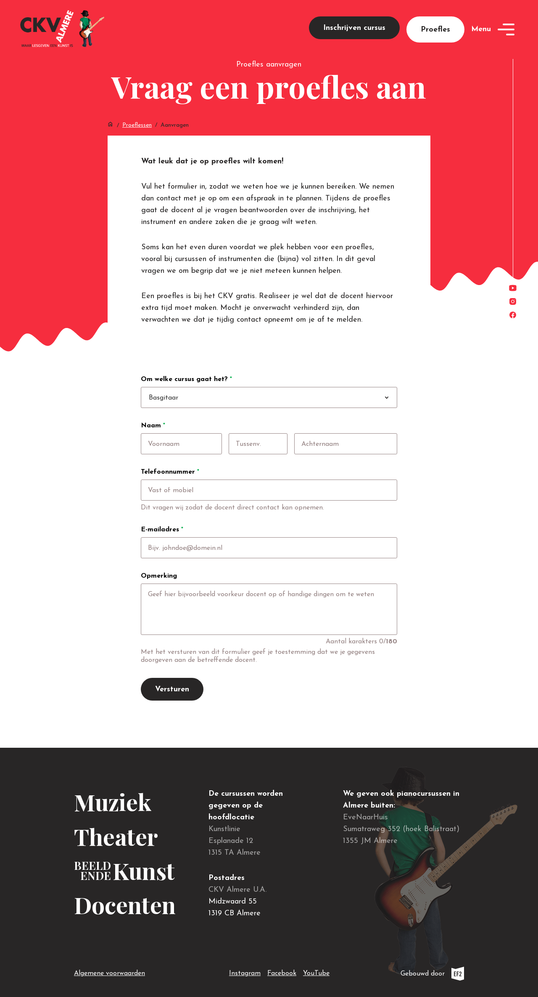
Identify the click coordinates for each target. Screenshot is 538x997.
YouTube (316, 972)
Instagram (245, 972)
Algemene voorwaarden (109, 973)
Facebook (281, 972)
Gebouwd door (432, 974)
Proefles (435, 30)
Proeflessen (137, 125)
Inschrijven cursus (354, 28)
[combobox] (278, 398)
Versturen (172, 689)
